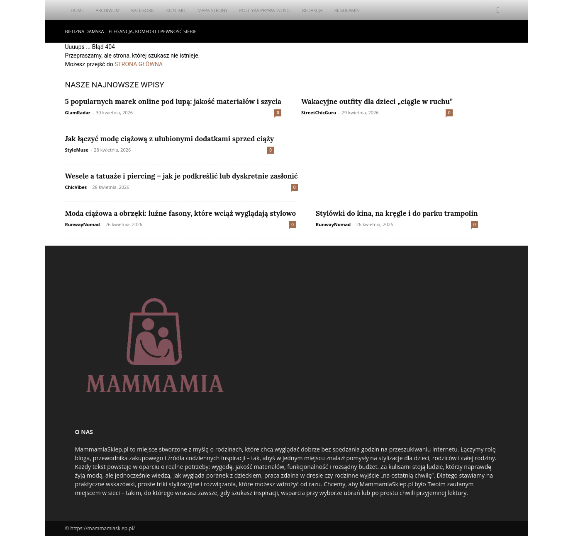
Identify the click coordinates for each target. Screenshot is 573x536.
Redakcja (312, 10)
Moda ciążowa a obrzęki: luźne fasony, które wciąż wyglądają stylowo (180, 213)
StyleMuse (77, 150)
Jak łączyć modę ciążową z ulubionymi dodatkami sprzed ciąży (169, 138)
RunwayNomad (82, 224)
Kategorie (143, 10)
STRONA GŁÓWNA (139, 64)
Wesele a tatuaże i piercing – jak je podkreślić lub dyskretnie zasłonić (181, 176)
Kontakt (176, 10)
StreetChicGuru (318, 112)
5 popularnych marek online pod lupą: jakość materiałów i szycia (173, 101)
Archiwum (107, 10)
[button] (498, 10)
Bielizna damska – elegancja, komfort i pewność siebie (131, 31)
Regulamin (347, 10)
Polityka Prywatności (265, 10)
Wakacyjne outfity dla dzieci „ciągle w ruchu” (377, 101)
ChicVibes (76, 187)
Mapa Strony (212, 10)
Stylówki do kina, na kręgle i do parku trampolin (397, 213)
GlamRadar (77, 112)
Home (77, 10)
